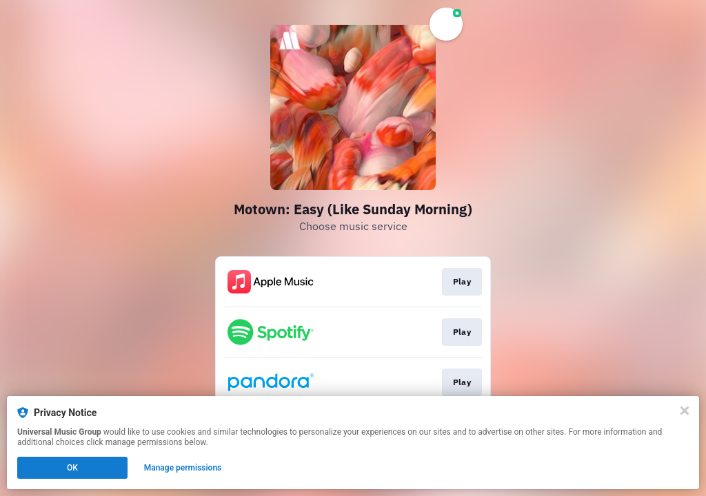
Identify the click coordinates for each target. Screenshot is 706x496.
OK (72, 468)
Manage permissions (183, 468)
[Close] (685, 411)
